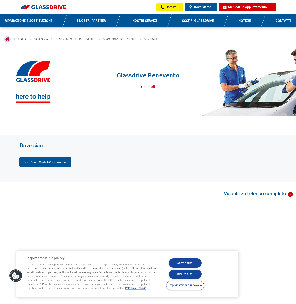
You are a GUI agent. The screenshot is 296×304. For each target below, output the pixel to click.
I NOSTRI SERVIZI (144, 21)
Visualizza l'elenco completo (255, 193)
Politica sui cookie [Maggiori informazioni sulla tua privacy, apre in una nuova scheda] (135, 288)
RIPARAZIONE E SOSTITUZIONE (28, 21)
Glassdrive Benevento (119, 39)
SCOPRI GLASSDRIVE (198, 21)
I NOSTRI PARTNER (91, 21)
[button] (15, 275)
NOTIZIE (244, 21)
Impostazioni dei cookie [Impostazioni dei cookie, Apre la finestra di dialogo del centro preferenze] (185, 285)
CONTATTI (283, 21)
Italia (22, 39)
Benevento (64, 39)
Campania (41, 39)
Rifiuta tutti (185, 274)
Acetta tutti (185, 263)
